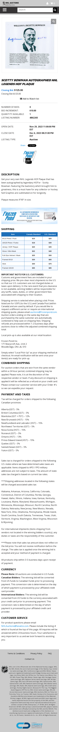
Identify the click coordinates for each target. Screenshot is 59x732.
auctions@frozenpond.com (43, 312)
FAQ (50, 653)
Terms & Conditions (16, 653)
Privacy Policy (36, 653)
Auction (34, 139)
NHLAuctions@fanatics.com (15, 626)
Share (22, 145)
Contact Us (29, 659)
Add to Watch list (29, 98)
